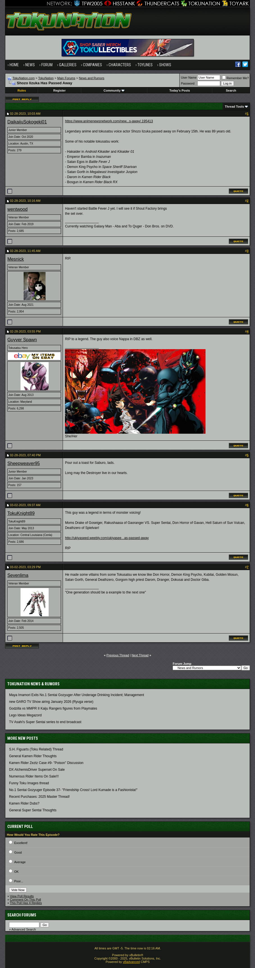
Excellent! (21, 843)
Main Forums (66, 78)
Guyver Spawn (22, 339)
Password (187, 83)
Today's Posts (179, 90)
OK (16, 871)
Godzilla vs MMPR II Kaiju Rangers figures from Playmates (53, 708)
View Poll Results (22, 896)
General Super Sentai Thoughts (33, 810)
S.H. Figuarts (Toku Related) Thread (36, 749)
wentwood (17, 209)
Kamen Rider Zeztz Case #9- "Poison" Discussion (46, 763)
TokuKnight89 (21, 513)
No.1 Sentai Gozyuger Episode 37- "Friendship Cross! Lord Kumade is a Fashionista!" (73, 790)
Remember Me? (235, 78)
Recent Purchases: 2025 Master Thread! (39, 797)
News (30, 65)
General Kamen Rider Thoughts (33, 756)
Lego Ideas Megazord (25, 715)
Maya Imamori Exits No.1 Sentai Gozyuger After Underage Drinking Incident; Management (76, 695)
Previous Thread (118, 655)
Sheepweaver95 (23, 463)
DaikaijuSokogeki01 (27, 121)
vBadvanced (131, 961)
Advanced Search (24, 929)
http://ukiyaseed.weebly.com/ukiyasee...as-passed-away (107, 538)
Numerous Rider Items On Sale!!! (34, 776)
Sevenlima (17, 575)
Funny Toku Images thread (29, 783)
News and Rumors (91, 78)
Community (114, 90)
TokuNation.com (23, 78)
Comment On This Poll (25, 899)
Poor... (18, 881)
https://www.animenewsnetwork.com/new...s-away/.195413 (109, 121)
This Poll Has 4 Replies (26, 903)
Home (14, 65)
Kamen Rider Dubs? (24, 803)
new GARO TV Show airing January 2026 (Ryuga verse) (51, 702)
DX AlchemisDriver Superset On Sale (37, 770)
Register (59, 90)
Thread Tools (234, 106)
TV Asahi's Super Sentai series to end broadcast (45, 722)
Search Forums (21, 915)
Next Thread (140, 655)
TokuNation (46, 78)
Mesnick (15, 259)
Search (231, 90)
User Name (189, 77)
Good (18, 852)
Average (20, 862)
